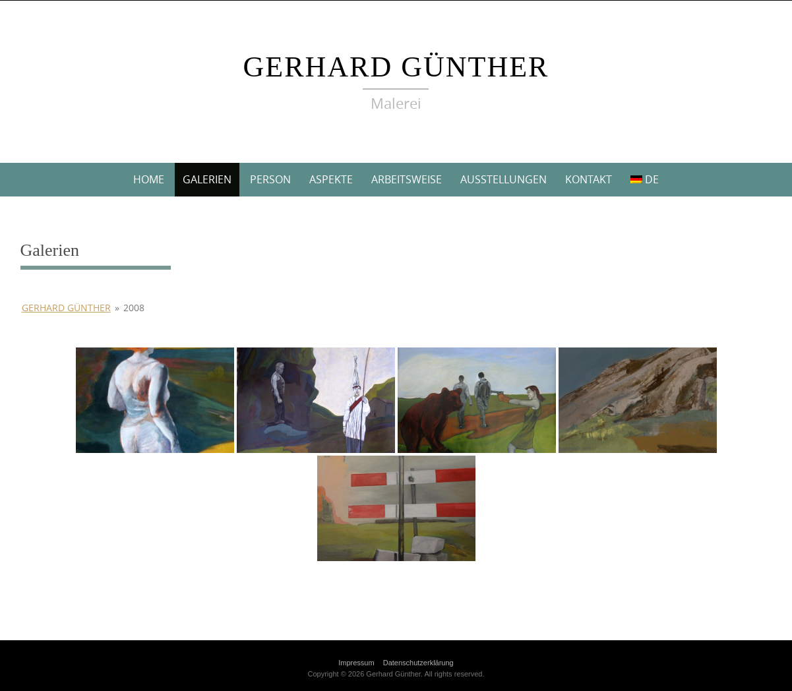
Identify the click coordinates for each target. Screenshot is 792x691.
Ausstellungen (503, 179)
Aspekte (331, 179)
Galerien (207, 179)
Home (148, 179)
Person (270, 179)
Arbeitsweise (406, 179)
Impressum (356, 663)
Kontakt (588, 179)
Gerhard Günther (396, 67)
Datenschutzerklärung (418, 663)
